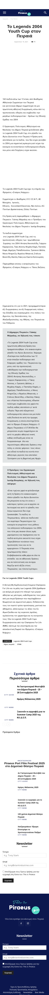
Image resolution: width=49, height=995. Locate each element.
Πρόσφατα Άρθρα (11, 717)
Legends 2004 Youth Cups (23, 627)
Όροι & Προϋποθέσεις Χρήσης (23, 972)
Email (5, 847)
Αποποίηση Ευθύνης (12, 978)
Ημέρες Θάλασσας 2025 (29, 684)
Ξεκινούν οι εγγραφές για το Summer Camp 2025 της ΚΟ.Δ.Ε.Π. (31, 700)
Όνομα (5, 837)
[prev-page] (4, 709)
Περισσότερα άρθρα (24, 663)
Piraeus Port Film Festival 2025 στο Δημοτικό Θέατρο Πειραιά (24, 750)
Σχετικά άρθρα (24, 659)
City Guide (9, 680)
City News (14, 19)
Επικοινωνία (24, 980)
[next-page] (8, 709)
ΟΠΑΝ (19, 630)
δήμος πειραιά (9, 630)
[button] (4, 12)
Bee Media (39, 978)
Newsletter (27, 978)
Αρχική (5, 19)
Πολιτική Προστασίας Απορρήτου (23, 975)
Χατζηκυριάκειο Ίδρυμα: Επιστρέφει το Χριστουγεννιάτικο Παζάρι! (29, 815)
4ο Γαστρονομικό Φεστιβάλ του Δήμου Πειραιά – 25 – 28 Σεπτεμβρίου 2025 (31, 675)
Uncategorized (24, 746)
